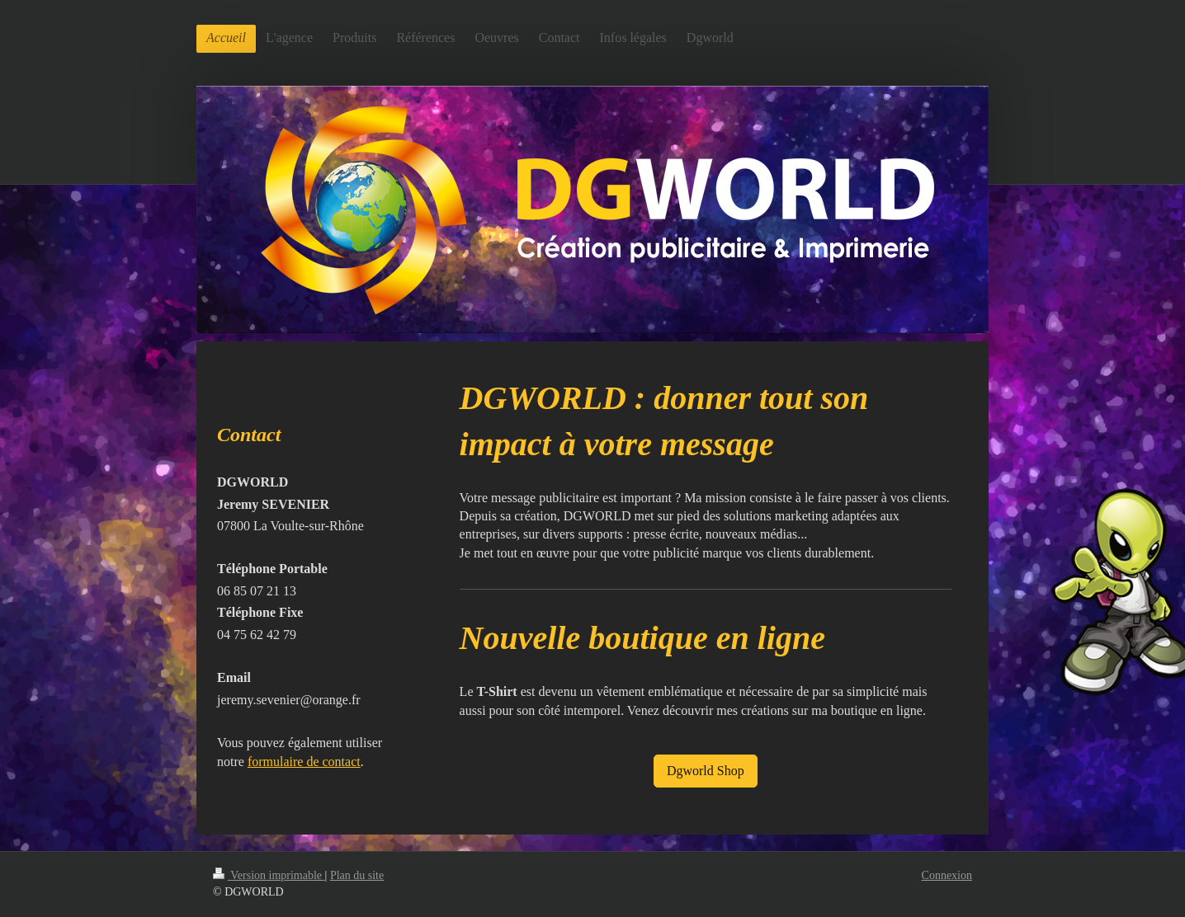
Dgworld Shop (705, 771)
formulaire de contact (304, 762)
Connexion (947, 875)
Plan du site (357, 875)
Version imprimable (269, 875)
